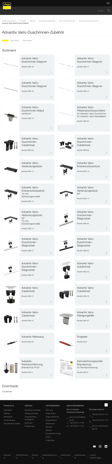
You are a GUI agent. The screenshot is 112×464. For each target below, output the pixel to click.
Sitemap (35, 456)
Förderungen (30, 426)
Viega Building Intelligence (30, 418)
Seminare (28, 423)
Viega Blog (50, 440)
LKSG (48, 437)
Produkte (23, 21)
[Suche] (108, 10)
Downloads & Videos (12, 423)
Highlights (8, 410)
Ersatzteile (8, 417)
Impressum (7, 456)
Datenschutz (65, 456)
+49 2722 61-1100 (75, 423)
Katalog (32, 21)
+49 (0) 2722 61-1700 (98, 415)
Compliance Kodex (53, 433)
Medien (49, 430)
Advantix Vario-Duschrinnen (89, 21)
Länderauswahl (79, 456)
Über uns (49, 410)
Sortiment (15, 40)
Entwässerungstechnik (47, 21)
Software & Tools (31, 413)
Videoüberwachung (49, 456)
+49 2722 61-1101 (75, 426)
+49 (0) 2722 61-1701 (98, 421)
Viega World (50, 413)
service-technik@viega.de (76, 418)
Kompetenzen (51, 420)
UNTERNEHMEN (53, 406)
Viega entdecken (52, 417)
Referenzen (50, 423)
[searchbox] (54, 10)
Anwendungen (9, 420)
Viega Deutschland (9, 21)
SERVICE (28, 406)
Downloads (27, 40)
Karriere (49, 427)
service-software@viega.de (98, 427)
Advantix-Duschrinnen (67, 21)
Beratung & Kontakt (32, 410)
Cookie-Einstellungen (95, 456)
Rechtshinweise (22, 456)
